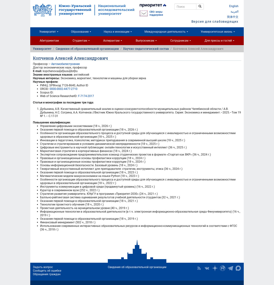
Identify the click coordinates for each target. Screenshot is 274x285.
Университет (48, 31)
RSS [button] (199, 268)
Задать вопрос (43, 267)
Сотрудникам (180, 40)
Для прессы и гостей (219, 40)
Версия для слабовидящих (214, 21)
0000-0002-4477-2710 (63, 89)
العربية (234, 11)
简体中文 (232, 17)
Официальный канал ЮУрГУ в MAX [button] (238, 268)
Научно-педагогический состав (146, 48)
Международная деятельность (166, 31)
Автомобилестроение (65, 64)
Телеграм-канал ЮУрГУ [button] (230, 268)
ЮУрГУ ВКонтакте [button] (207, 268)
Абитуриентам (49, 40)
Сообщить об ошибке (47, 270)
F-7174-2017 (86, 96)
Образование (81, 31)
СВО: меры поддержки (156, 13)
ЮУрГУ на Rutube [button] (222, 268)
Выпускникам (146, 40)
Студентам (81, 40)
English (233, 6)
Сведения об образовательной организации (87, 48)
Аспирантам (112, 40)
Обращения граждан (46, 274)
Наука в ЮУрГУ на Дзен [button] (215, 268)
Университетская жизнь (218, 31)
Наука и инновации (118, 31)
